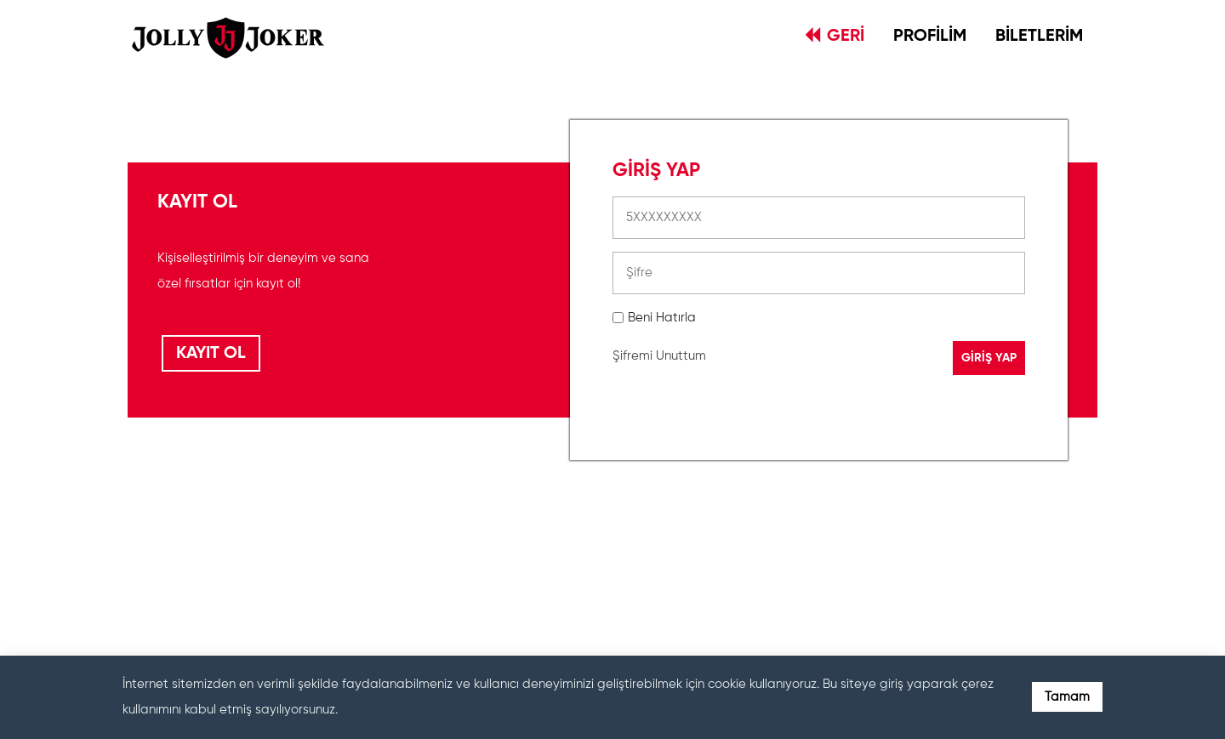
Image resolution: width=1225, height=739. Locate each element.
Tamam (1067, 697)
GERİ (835, 35)
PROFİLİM (929, 36)
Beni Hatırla (662, 317)
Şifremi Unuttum (659, 356)
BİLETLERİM (1039, 36)
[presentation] (741, 555)
